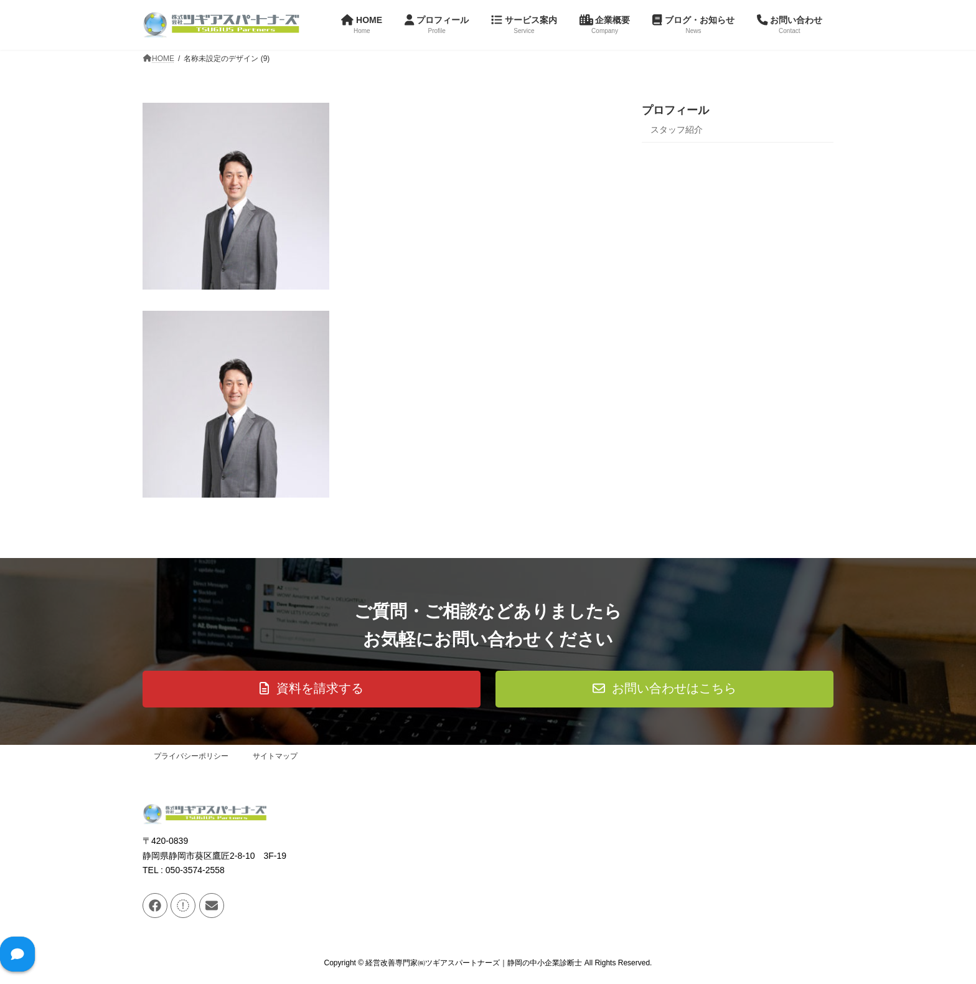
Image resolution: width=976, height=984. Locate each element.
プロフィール (675, 110)
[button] (312, 689)
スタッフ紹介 (676, 130)
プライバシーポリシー (191, 756)
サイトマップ (275, 756)
